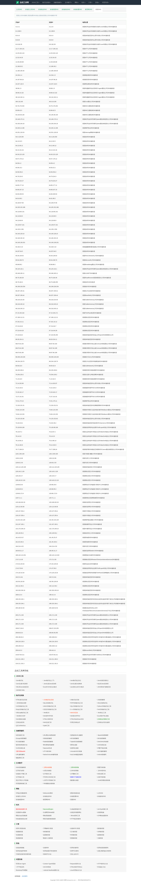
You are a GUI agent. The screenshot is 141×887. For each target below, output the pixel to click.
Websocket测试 (48, 793)
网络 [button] (77, 2)
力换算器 (100, 838)
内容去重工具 (101, 774)
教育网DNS (88, 9)
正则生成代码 (20, 722)
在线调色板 (100, 812)
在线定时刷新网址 (75, 812)
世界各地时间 (74, 847)
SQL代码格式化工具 (76, 706)
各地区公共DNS (30, 9)
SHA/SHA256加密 (102, 741)
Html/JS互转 (74, 712)
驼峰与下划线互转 (75, 777)
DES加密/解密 (101, 738)
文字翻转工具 (74, 774)
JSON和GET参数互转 (104, 687)
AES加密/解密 (74, 738)
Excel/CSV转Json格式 (50, 687)
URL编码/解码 (20, 754)
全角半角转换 (101, 777)
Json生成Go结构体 (76, 683)
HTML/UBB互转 (48, 719)
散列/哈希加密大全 (21, 745)
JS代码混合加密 (21, 703)
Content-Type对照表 (49, 863)
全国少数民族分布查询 (104, 851)
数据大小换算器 (48, 838)
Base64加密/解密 (102, 735)
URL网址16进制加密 (49, 735)
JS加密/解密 (101, 700)
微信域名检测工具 (21, 809)
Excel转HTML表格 (102, 716)
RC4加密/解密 (20, 741)
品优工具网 (22, 2)
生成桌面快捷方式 (75, 809)
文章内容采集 (74, 767)
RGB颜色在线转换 (49, 783)
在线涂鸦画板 (20, 847)
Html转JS (46, 712)
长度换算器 (19, 835)
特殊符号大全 (47, 854)
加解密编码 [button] (58, 2)
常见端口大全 (101, 867)
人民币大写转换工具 (49, 780)
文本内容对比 (101, 770)
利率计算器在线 (21, 828)
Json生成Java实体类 (49, 683)
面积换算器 (100, 828)
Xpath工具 (46, 725)
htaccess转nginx (48, 809)
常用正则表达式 (75, 722)
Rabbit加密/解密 (48, 741)
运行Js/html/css (21, 725)
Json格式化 (19, 680)
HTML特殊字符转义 (76, 867)
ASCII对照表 (47, 867)
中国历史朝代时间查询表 (23, 854)
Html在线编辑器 (21, 767)
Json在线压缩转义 (102, 680)
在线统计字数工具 (21, 774)
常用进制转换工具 (21, 783)
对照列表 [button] (105, 2)
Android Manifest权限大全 (51, 870)
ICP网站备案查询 (102, 815)
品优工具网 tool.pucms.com (68, 880)
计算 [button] (90, 2)
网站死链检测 (47, 815)
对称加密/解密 (47, 738)
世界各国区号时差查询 (50, 851)
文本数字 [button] (68, 2)
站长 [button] (83, 2)
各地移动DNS (66, 9)
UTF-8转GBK (47, 751)
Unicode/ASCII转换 (76, 751)
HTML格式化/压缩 (21, 700)
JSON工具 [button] (35, 2)
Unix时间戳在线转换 (103, 780)
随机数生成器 (74, 780)
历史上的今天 (74, 854)
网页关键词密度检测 (49, 819)
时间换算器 (73, 835)
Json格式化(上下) (48, 680)
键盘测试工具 (20, 758)
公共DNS (19, 9)
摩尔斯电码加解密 (48, 745)
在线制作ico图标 (21, 812)
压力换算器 (73, 831)
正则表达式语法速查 (103, 722)
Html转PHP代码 (48, 716)
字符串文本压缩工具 (49, 777)
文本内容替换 (74, 770)
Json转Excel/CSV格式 (77, 687)
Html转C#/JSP (20, 716)
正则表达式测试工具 (103, 719)
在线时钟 (46, 847)
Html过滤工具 (47, 722)
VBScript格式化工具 (22, 712)
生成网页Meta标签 (48, 812)
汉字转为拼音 (20, 770)
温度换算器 (46, 835)
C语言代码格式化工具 (49, 709)
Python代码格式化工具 (104, 706)
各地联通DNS (54, 9)
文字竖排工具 (47, 774)
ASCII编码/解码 (102, 751)
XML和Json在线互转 (22, 687)
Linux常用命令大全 (76, 870)
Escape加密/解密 (21, 738)
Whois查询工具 (75, 815)
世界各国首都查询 (102, 847)
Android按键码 (101, 754)
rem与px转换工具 (102, 809)
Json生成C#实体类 (22, 683)
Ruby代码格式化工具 (22, 709)
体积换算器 (46, 831)
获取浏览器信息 (75, 793)
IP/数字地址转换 (102, 748)
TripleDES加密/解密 (76, 741)
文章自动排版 (47, 767)
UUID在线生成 (101, 745)
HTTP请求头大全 (102, 863)
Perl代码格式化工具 (103, 709)
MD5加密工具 (20, 735)
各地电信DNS (42, 9)
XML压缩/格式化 (102, 703)
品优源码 (24, 876)
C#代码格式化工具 (21, 706)
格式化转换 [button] (46, 2)
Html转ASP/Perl (75, 716)
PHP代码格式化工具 (76, 703)
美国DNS (98, 9)
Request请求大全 (75, 863)
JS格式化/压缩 (74, 700)
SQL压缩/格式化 (48, 703)
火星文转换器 (47, 770)
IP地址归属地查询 (21, 793)
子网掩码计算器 (48, 828)
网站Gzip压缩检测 (21, 815)
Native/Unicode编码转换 (50, 754)
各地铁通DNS (77, 9)
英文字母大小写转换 (22, 780)
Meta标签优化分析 (21, 819)
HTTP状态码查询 (75, 819)
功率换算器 (100, 831)
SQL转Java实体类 (102, 683)
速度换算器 (100, 835)
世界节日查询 (74, 851)
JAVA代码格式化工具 (49, 706)
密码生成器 (73, 745)
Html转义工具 (101, 712)
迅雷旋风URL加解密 (76, 735)
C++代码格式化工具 (76, 709)
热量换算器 (19, 831)
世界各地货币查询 (21, 851)
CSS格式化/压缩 (48, 700)
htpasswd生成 (47, 748)
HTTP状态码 (20, 867)
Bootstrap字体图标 (21, 870)
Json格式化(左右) (75, 680)
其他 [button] (97, 2)
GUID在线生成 (20, 748)
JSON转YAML (20, 690)
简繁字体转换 (101, 767)
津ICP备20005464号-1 (84, 880)
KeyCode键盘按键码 (76, 754)
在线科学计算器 (75, 828)
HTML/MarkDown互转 (77, 719)
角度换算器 (19, 838)
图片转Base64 (20, 751)
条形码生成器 (74, 748)
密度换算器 (73, 838)
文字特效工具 (20, 777)
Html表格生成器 (21, 719)
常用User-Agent (21, 863)
